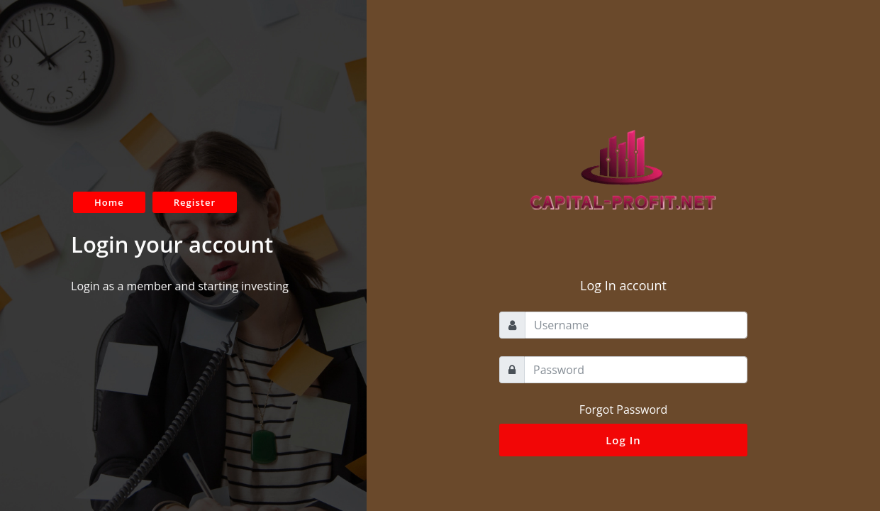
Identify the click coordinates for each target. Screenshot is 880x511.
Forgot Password (623, 409)
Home (109, 202)
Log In (623, 440)
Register (195, 202)
